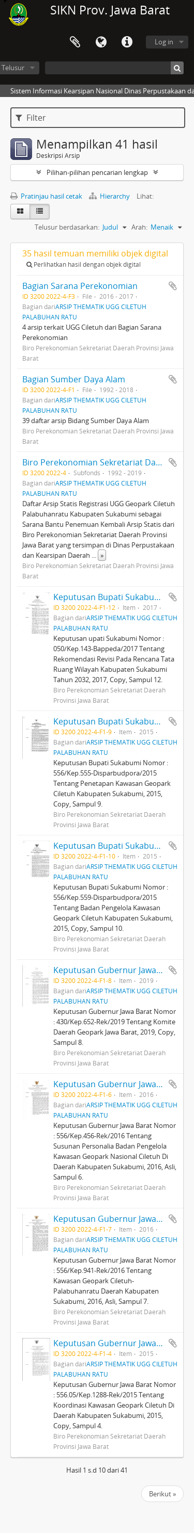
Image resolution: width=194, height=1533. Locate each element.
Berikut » (162, 1493)
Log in (164, 41)
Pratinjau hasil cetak (46, 196)
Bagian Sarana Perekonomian (80, 286)
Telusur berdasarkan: (67, 227)
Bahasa (101, 42)
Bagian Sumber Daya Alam (73, 379)
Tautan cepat (127, 42)
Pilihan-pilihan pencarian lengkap (97, 172)
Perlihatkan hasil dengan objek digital (83, 264)
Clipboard (75, 42)
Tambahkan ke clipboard (173, 286)
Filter (31, 117)
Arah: (139, 227)
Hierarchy (110, 196)
